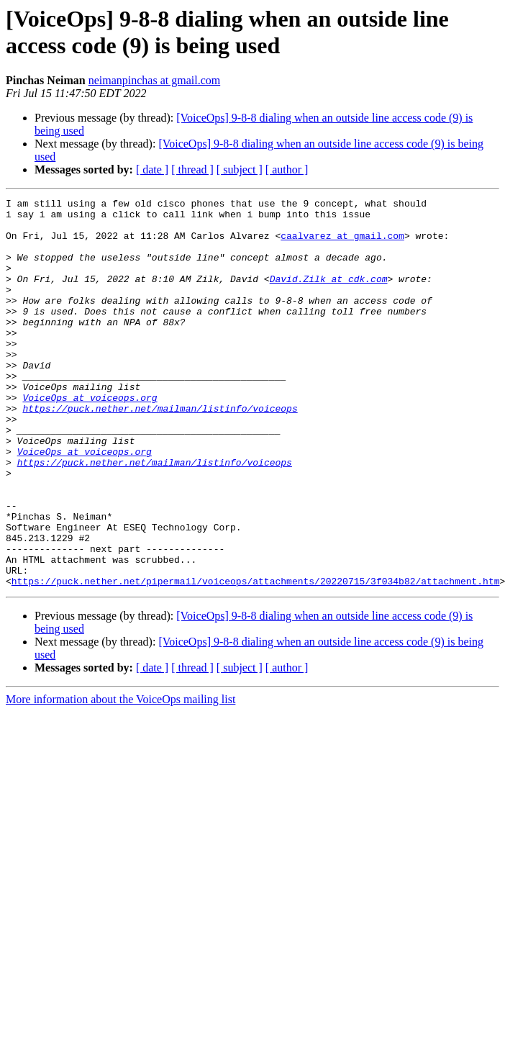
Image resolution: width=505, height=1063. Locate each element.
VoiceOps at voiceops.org (89, 438)
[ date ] (152, 169)
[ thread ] (192, 169)
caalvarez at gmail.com (342, 244)
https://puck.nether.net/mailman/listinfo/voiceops (159, 451)
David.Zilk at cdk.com (329, 295)
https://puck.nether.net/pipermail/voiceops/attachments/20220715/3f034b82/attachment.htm (256, 658)
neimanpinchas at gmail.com (154, 80)
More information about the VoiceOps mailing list (120, 777)
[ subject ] (240, 169)
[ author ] (287, 169)
